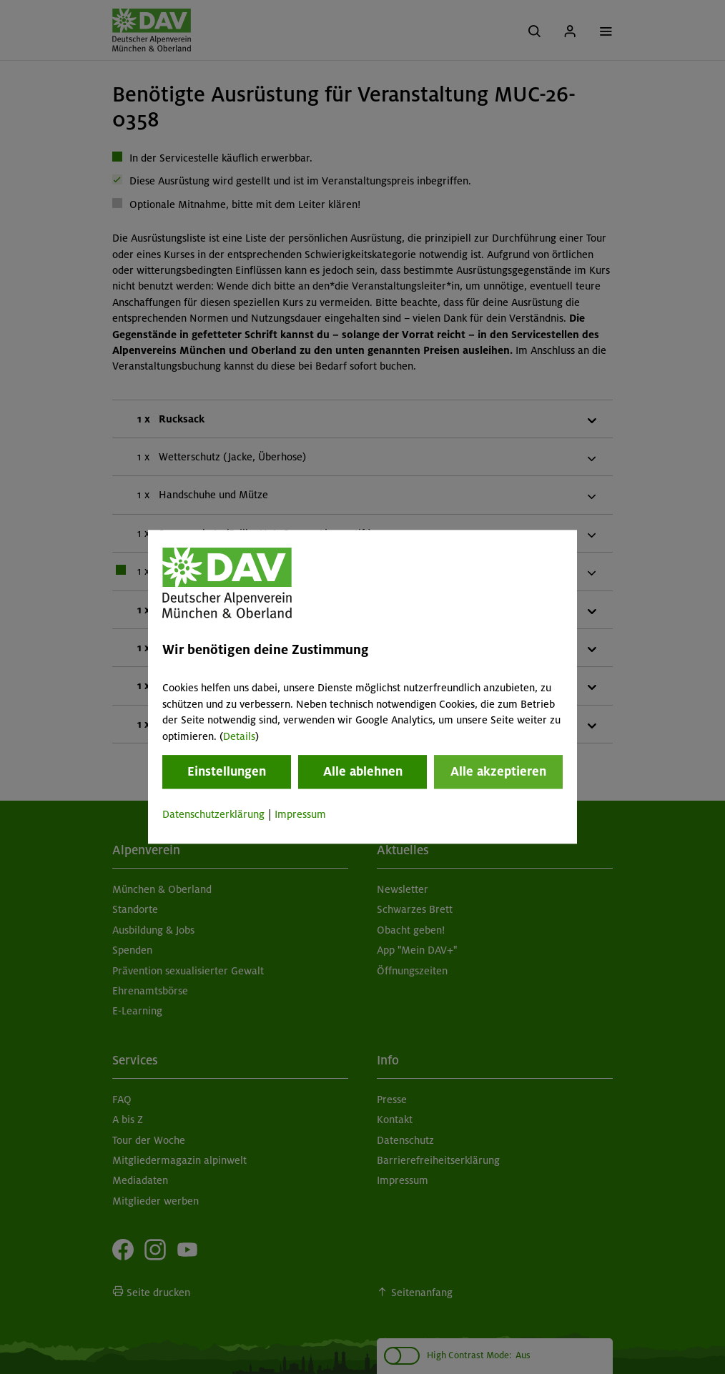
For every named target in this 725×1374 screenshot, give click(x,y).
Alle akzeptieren (498, 771)
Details (239, 736)
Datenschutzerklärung (213, 814)
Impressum (300, 814)
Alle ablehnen (363, 771)
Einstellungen (226, 771)
